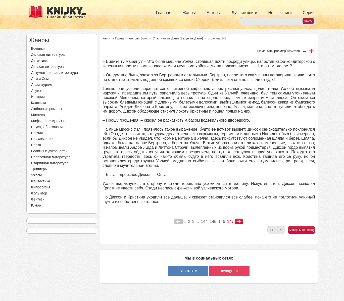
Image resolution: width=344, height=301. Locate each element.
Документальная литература (54, 73)
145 (213, 221)
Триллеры (39, 169)
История (38, 97)
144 (204, 221)
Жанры (188, 13)
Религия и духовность (49, 151)
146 (221, 221)
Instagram (229, 271)
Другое (36, 91)
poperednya (178, 222)
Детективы (39, 61)
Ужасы (36, 175)
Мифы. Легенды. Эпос (49, 121)
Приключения (42, 139)
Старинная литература (50, 163)
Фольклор (39, 193)
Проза (36, 145)
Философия (40, 187)
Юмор (36, 205)
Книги (106, 38)
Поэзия (37, 133)
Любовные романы (46, 109)
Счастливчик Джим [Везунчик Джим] (178, 38)
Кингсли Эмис (138, 38)
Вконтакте (188, 271)
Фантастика (40, 181)
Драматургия (41, 85)
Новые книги (279, 13)
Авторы (214, 13)
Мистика (38, 115)
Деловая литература (48, 55)
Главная (163, 13)
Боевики (38, 48)
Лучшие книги (244, 13)
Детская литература (47, 67)
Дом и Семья (42, 79)
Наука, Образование (48, 127)
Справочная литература (51, 157)
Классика (38, 103)
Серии (309, 13)
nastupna (239, 222)
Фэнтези (38, 199)
